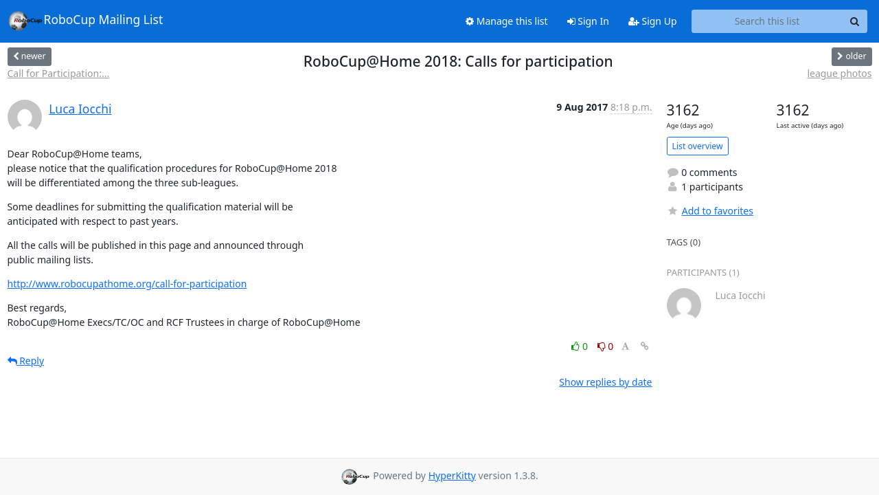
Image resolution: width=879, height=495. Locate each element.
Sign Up (652, 21)
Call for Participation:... (59, 73)
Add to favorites (710, 210)
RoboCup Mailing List (85, 20)
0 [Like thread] (580, 346)
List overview (697, 146)
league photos (839, 73)
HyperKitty (452, 475)
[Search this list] (767, 21)
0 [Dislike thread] (605, 346)
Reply (26, 360)
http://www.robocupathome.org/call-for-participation (127, 283)
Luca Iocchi (80, 108)
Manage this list (507, 21)
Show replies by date (605, 381)
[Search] (855, 21)
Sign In (588, 21)
